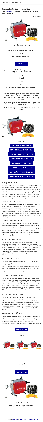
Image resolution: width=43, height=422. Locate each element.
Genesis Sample (15, 419)
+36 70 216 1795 (21, 64)
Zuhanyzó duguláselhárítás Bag (21, 168)
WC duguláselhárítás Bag (21, 145)
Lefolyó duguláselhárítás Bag (21, 150)
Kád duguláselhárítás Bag (21, 163)
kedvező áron (10, 11)
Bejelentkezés (35, 419)
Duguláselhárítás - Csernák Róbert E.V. (11, 2)
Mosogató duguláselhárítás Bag (22, 172)
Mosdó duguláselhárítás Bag (21, 159)
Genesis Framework (23, 419)
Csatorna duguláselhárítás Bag (21, 154)
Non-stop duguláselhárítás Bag (21, 177)
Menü (40, 2)
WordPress (30, 419)
